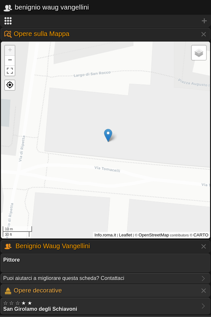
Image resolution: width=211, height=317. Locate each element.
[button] (10, 85)
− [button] (10, 60)
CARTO (200, 235)
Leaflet (125, 235)
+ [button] (10, 50)
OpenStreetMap (153, 235)
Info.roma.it (105, 235)
